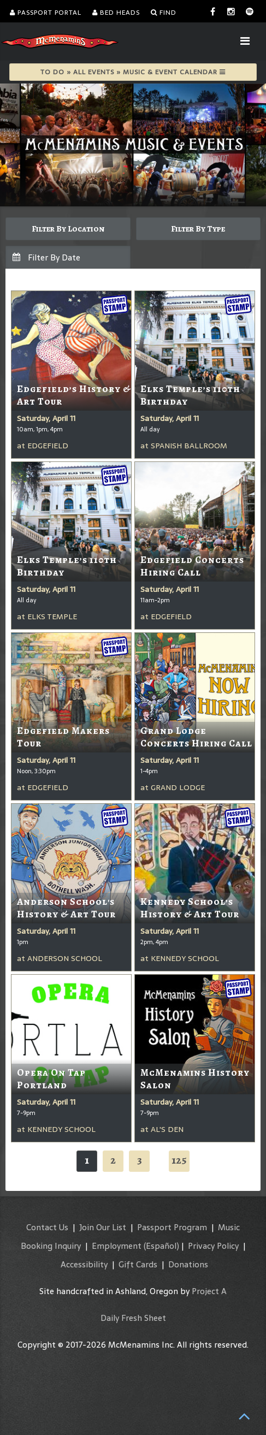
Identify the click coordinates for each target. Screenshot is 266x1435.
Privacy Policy (213, 1246)
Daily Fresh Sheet (133, 1318)
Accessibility (84, 1264)
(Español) (161, 1246)
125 (179, 1160)
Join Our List (102, 1227)
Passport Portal (45, 12)
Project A (209, 1291)
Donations (188, 1264)
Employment (116, 1246)
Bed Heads (116, 12)
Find (163, 12)
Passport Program (172, 1227)
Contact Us (47, 1227)
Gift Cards (138, 1264)
